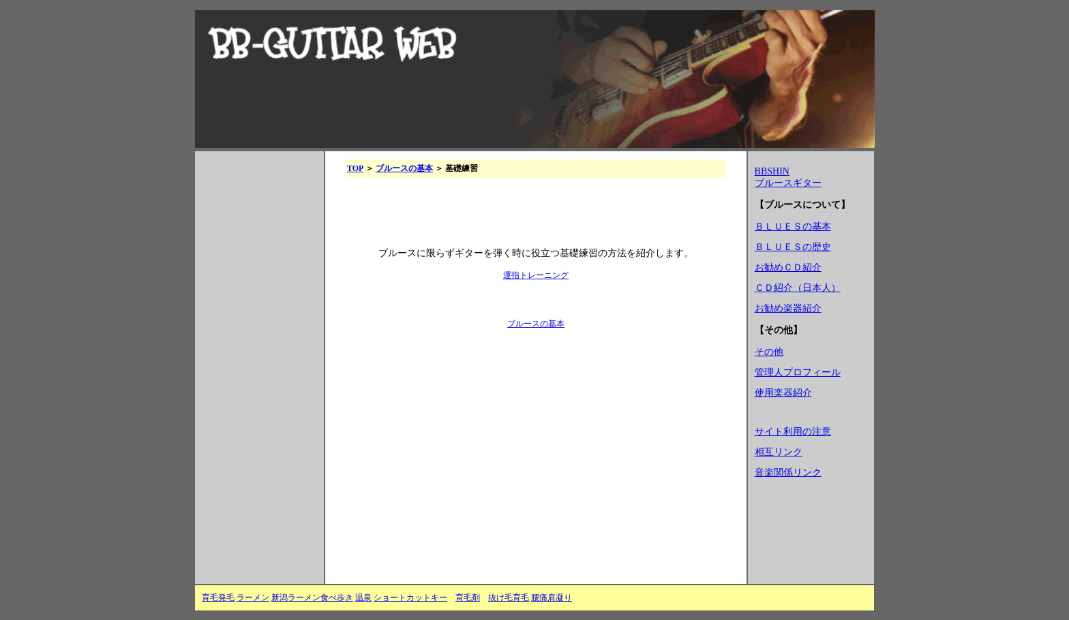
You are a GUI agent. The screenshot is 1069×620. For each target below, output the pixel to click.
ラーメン (253, 597)
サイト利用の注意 (793, 432)
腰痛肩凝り (551, 597)
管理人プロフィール (798, 372)
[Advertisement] (256, 372)
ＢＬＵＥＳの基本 (793, 226)
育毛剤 (467, 597)
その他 (769, 352)
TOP (355, 168)
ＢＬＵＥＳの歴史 (793, 247)
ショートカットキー (410, 597)
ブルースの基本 (404, 168)
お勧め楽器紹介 (788, 308)
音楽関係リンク (788, 472)
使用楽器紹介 (783, 393)
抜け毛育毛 (508, 597)
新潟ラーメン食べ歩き (312, 597)
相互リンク (778, 452)
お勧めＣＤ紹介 (788, 267)
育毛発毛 (218, 597)
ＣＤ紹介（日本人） (798, 288)
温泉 (363, 597)
